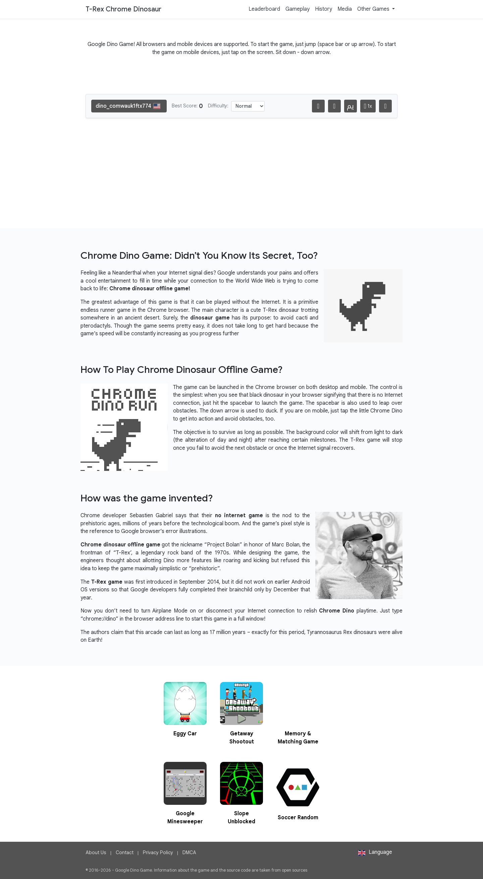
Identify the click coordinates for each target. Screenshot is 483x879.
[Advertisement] (241, 179)
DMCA (189, 852)
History (323, 9)
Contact (124, 852)
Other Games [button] (374, 9)
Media (344, 9)
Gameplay (297, 9)
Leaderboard (264, 9)
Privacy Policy (158, 852)
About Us (96, 852)
